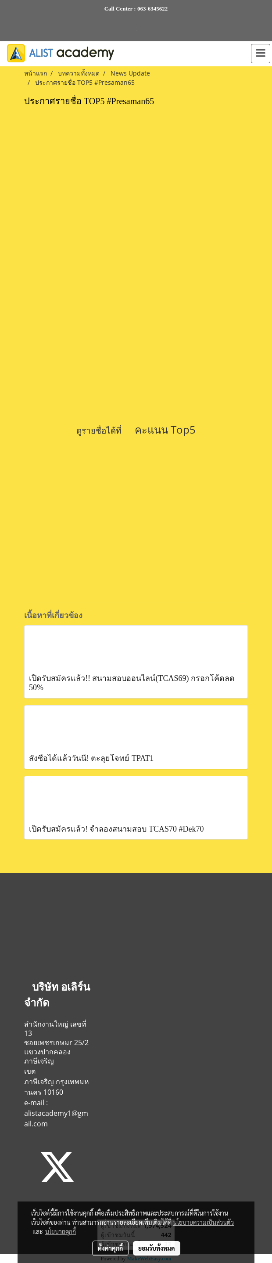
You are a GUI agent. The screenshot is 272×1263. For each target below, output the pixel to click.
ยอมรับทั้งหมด (156, 1248)
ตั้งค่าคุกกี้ (110, 1248)
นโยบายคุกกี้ (60, 1231)
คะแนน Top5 (165, 429)
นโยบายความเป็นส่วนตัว (203, 1222)
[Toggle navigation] (260, 53)
